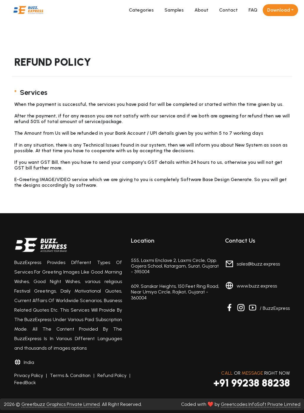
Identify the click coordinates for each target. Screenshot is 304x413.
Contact (228, 10)
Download (278, 10)
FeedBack (25, 382)
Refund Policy (111, 375)
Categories (141, 10)
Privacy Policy (28, 375)
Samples (174, 10)
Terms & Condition (70, 375)
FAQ (252, 10)
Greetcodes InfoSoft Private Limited (260, 404)
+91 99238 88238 (251, 383)
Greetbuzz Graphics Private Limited (60, 404)
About (201, 10)
